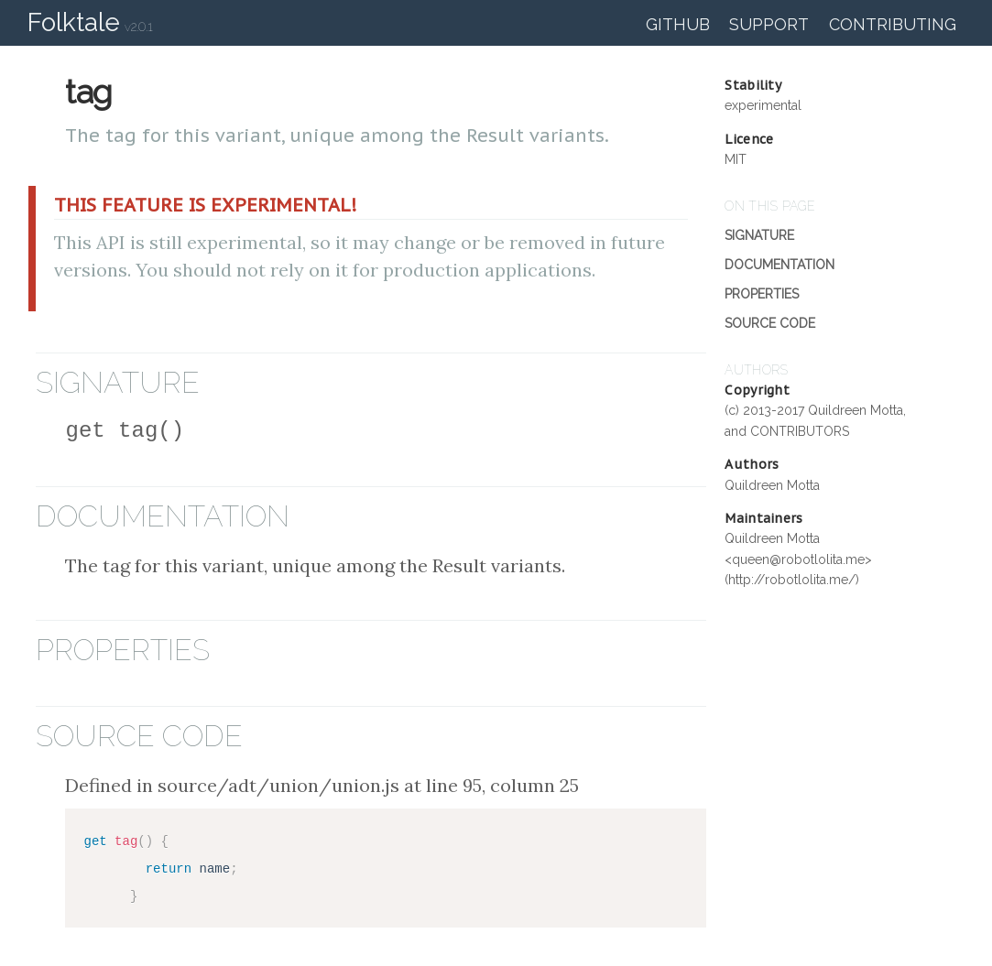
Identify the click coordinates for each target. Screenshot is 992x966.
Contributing (892, 24)
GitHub (678, 24)
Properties (762, 294)
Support (769, 24)
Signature (759, 235)
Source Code (770, 323)
